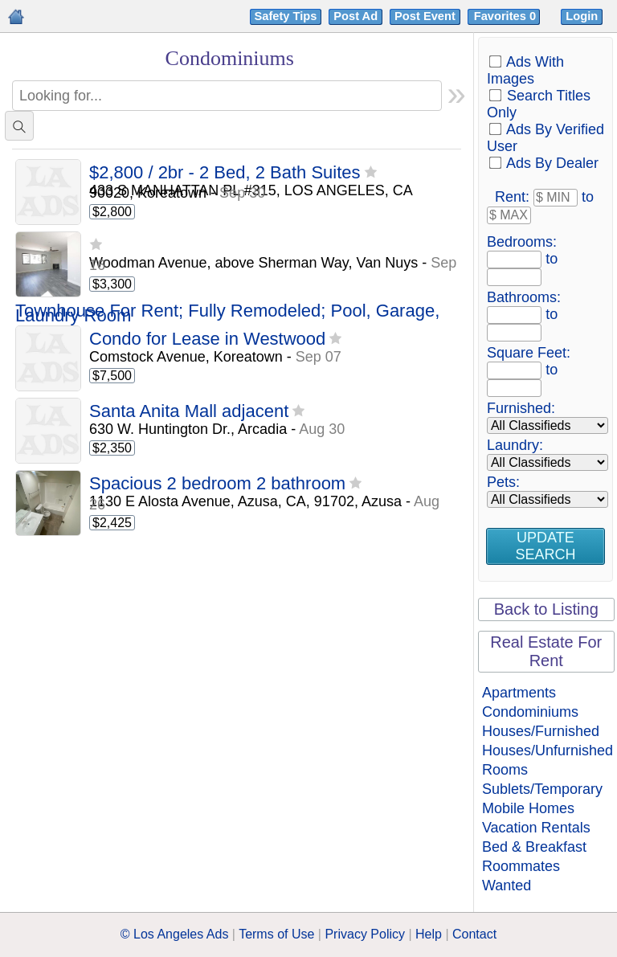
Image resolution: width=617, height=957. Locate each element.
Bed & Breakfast (534, 847)
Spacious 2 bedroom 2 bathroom (217, 484)
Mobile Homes (528, 808)
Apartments (519, 693)
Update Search (545, 546)
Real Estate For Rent (546, 651)
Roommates (521, 866)
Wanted (506, 885)
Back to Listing (546, 609)
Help (428, 934)
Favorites (506, 16)
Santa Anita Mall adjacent (188, 412)
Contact (474, 934)
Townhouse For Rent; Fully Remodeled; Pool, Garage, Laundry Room (227, 314)
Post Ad (355, 16)
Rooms (505, 770)
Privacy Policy (365, 934)
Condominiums (530, 712)
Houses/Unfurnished (547, 750)
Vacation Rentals (536, 828)
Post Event (425, 16)
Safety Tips (286, 16)
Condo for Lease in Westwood (207, 339)
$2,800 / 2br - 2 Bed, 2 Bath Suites (225, 173)
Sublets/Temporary (542, 789)
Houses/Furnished (540, 731)
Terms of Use (276, 934)
